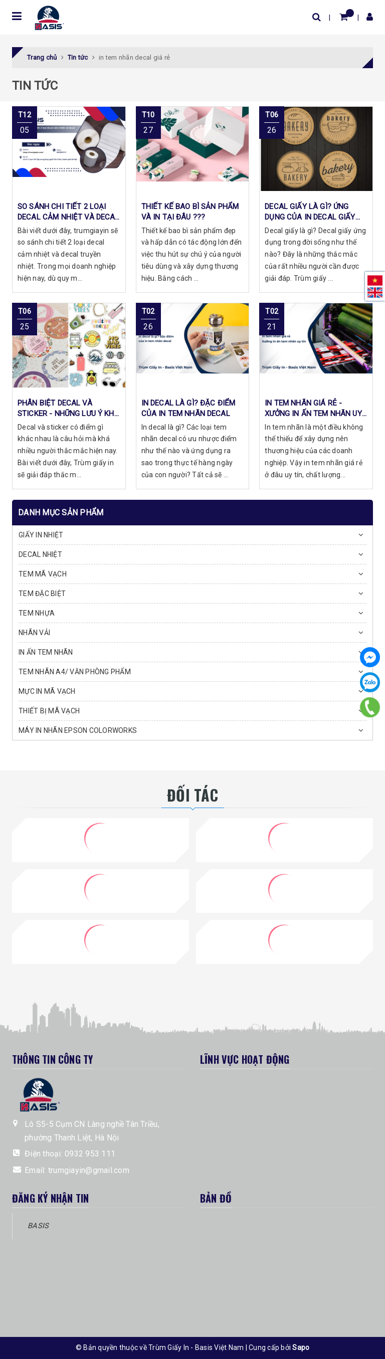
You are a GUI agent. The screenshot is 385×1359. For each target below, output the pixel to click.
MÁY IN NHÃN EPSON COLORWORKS (78, 730)
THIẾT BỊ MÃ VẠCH (49, 711)
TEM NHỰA (37, 613)
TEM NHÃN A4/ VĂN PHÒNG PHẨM (75, 672)
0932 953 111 (90, 1153)
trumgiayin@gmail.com (88, 1170)
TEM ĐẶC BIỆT (42, 594)
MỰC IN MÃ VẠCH (47, 691)
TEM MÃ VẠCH (43, 574)
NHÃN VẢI (34, 633)
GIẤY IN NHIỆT (41, 535)
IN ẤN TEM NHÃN (46, 652)
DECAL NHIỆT (40, 554)
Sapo (300, 1347)
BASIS (38, 1225)
